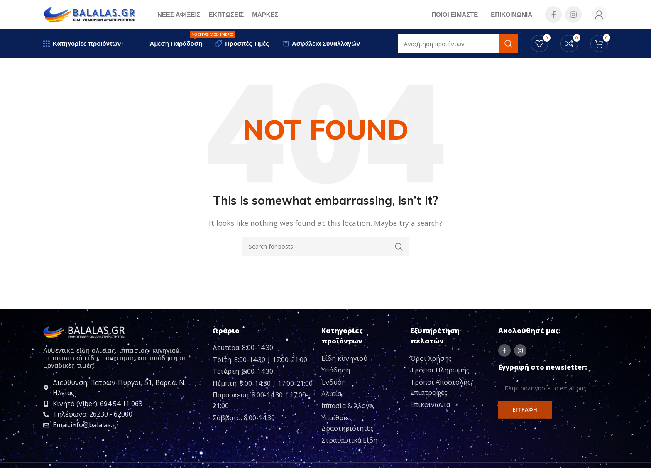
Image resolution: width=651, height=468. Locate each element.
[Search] (325, 246)
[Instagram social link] (573, 14)
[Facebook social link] (553, 14)
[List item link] (362, 358)
